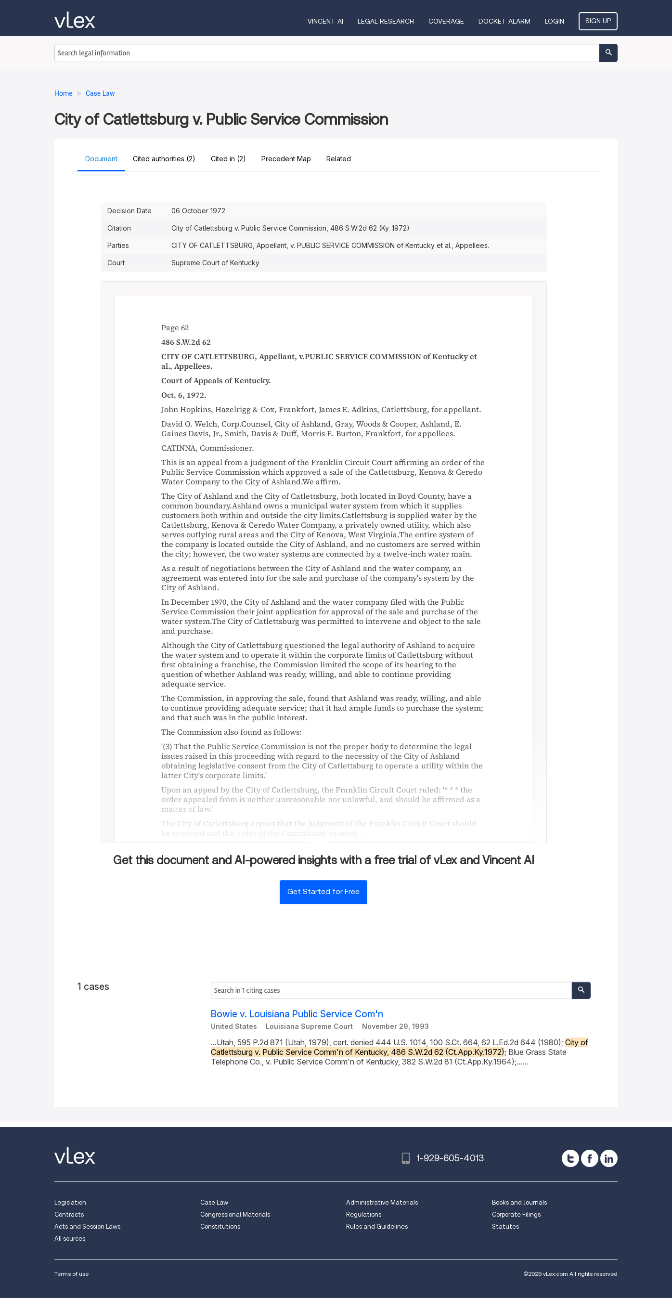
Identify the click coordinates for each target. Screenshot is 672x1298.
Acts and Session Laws (87, 1226)
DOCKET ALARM (504, 21)
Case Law (214, 1202)
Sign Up (598, 21)
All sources (69, 1238)
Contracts (69, 1214)
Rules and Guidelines (377, 1226)
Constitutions (220, 1226)
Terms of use (71, 1274)
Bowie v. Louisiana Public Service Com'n (297, 1014)
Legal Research (386, 21)
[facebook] (589, 1158)
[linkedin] (609, 1158)
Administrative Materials (382, 1202)
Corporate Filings (516, 1214)
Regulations (363, 1214)
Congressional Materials (235, 1214)
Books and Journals (519, 1202)
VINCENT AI (325, 21)
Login (554, 21)
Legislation (70, 1202)
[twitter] (570, 1158)
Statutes (505, 1226)
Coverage (446, 21)
